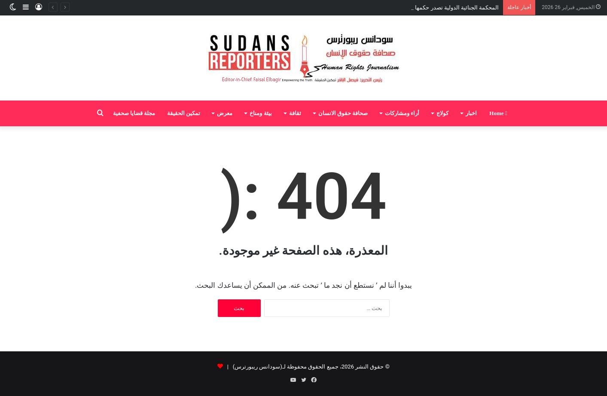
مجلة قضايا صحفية (134, 113)
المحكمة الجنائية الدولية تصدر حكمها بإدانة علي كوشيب (435, 7)
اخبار (471, 113)
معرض (224, 113)
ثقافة (295, 113)
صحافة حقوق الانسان (343, 113)
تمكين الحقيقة (183, 113)
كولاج (442, 113)
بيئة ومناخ (260, 113)
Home (498, 113)
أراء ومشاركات (402, 113)
